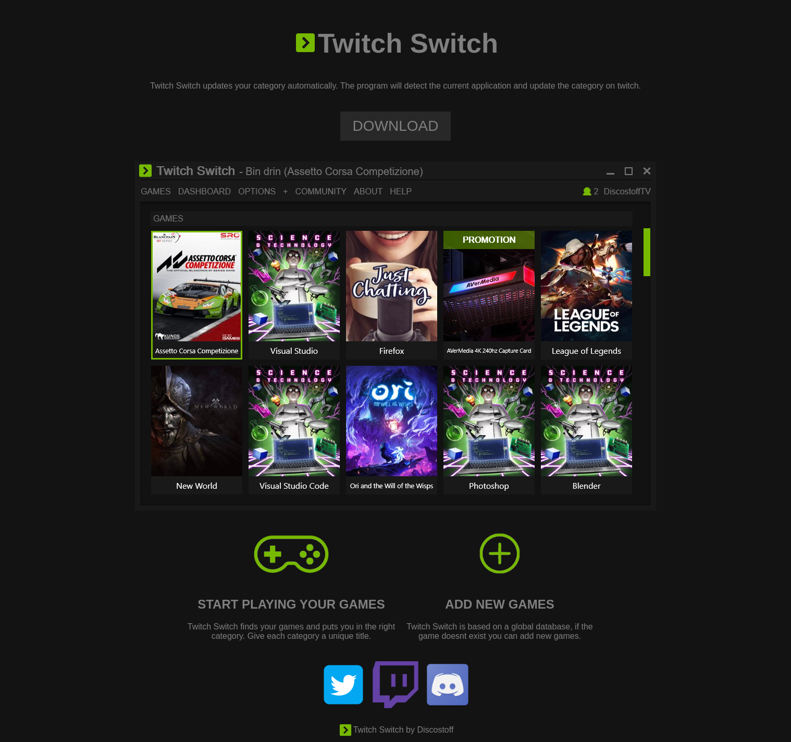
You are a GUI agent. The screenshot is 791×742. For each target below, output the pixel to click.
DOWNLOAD (396, 126)
